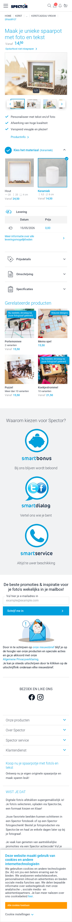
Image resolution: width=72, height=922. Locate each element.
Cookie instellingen (19, 914)
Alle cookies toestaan (18, 905)
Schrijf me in (15, 611)
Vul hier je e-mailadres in (22, 596)
